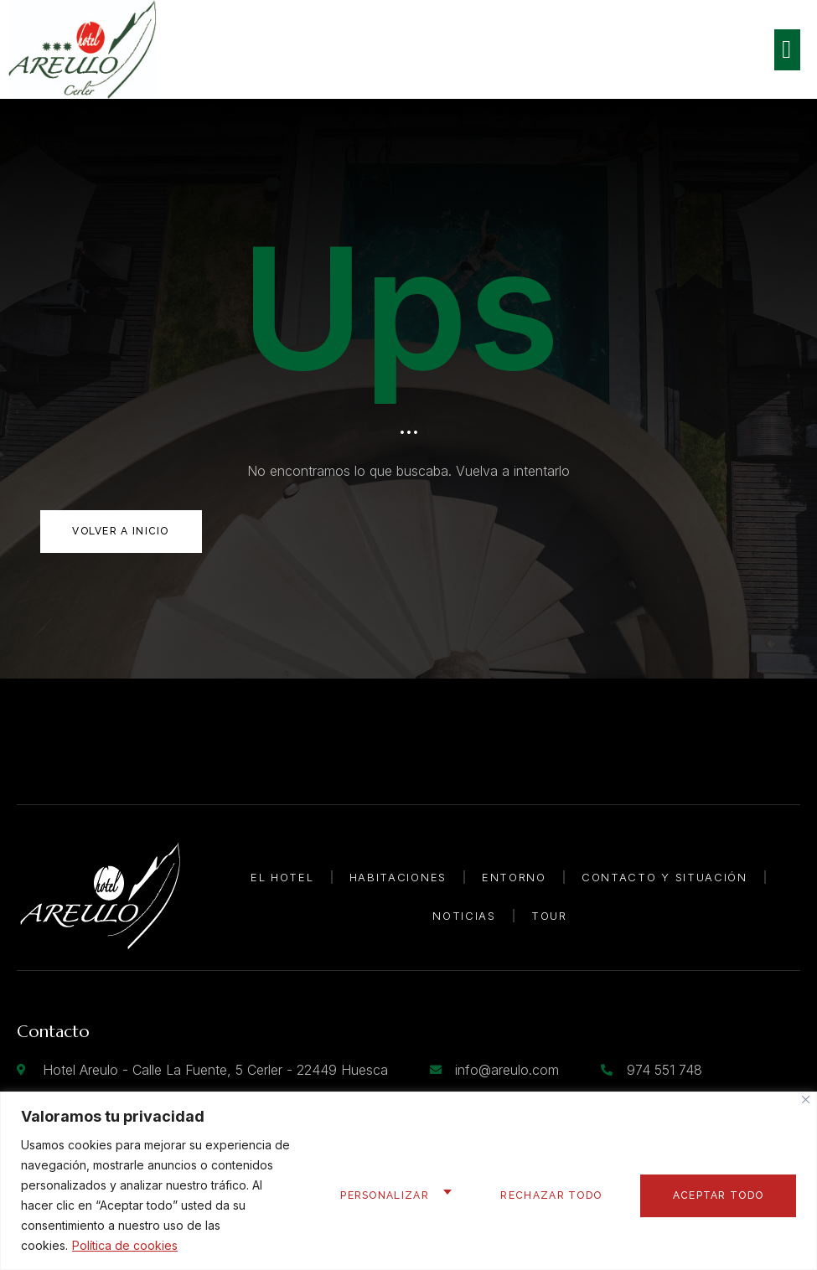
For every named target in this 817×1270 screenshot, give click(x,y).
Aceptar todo (717, 1195)
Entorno (514, 877)
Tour (549, 915)
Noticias (464, 915)
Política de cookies (125, 1245)
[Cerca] (805, 1099)
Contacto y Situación (664, 877)
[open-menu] (786, 49)
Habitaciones (398, 877)
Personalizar (378, 1195)
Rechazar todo (546, 1195)
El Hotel (282, 877)
